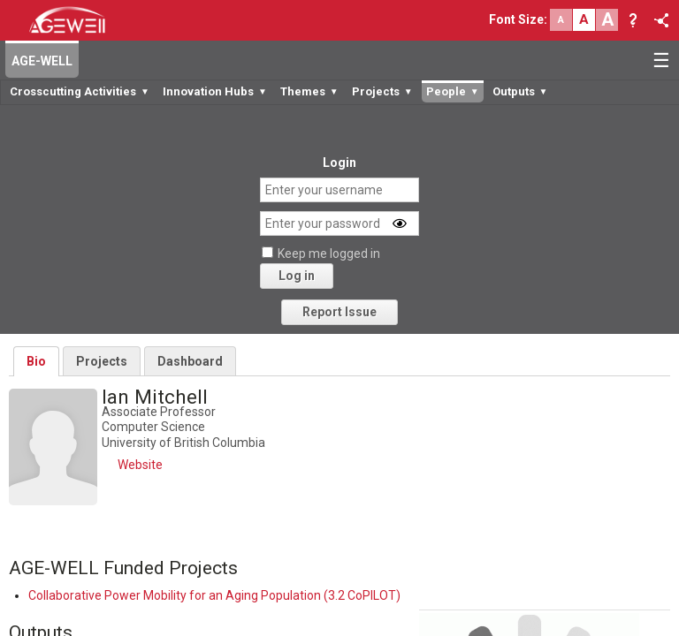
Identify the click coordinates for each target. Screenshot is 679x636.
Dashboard (190, 361)
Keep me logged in (329, 253)
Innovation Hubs (215, 91)
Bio (36, 361)
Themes (309, 91)
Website (140, 465)
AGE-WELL (41, 61)
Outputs (520, 91)
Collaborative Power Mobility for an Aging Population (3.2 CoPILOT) (214, 595)
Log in (296, 276)
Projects (382, 91)
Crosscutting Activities (79, 91)
